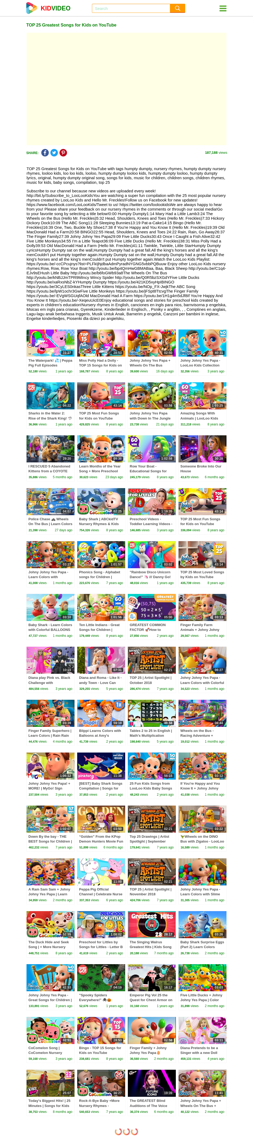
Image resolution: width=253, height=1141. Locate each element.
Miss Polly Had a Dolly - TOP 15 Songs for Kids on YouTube (100, 365)
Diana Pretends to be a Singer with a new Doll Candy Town (199, 1053)
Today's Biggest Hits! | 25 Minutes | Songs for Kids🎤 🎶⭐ (49, 1105)
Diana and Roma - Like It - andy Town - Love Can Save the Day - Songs (100, 682)
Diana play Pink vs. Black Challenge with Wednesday (49, 682)
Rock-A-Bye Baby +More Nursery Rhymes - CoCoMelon (99, 1105)
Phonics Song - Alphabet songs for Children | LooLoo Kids (99, 577)
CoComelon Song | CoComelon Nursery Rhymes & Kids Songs (47, 1053)
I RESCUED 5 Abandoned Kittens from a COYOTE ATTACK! (49, 471)
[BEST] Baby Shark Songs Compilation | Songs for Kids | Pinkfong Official (100, 788)
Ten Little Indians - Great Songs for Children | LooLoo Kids (99, 630)
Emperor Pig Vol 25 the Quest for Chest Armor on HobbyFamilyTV (151, 1000)
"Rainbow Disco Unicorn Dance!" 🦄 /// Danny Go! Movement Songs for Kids (151, 577)
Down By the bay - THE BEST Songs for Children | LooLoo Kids (50, 841)
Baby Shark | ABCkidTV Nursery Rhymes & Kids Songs (99, 524)
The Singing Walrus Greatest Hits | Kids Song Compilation (151, 947)
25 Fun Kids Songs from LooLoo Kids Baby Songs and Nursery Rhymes (151, 788)
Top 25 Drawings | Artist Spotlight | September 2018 (149, 841)
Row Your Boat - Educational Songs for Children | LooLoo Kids (149, 471)
